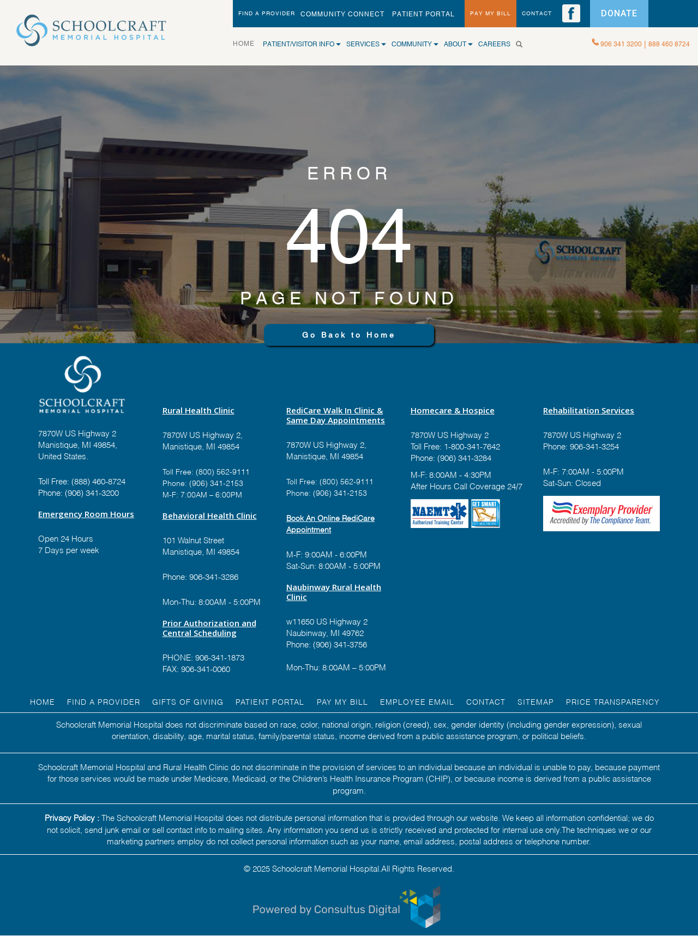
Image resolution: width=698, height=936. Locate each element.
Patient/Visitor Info (302, 44)
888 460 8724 (669, 44)
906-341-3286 (213, 576)
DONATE (619, 13)
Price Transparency (613, 701)
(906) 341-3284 (463, 457)
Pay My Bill (342, 701)
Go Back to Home (349, 335)
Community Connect (342, 14)
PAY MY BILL (490, 13)
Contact (486, 701)
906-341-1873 (219, 657)
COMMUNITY (415, 44)
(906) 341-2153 (215, 482)
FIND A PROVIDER (266, 13)
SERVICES (366, 44)
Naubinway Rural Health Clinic (333, 591)
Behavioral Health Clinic (210, 515)
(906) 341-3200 (92, 492)
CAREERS (494, 44)
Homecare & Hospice (453, 410)
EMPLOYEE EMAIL (417, 701)
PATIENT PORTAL (423, 14)
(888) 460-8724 (98, 480)
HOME (248, 42)
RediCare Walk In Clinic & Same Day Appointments (335, 415)
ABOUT (458, 44)
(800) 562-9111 (223, 471)
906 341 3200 (621, 44)
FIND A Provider (103, 701)
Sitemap (536, 701)
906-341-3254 (593, 445)
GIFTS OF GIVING (188, 701)
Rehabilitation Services (588, 410)
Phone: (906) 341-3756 (326, 643)
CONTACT (537, 13)
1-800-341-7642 (471, 445)
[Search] (523, 44)
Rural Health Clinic (198, 410)
